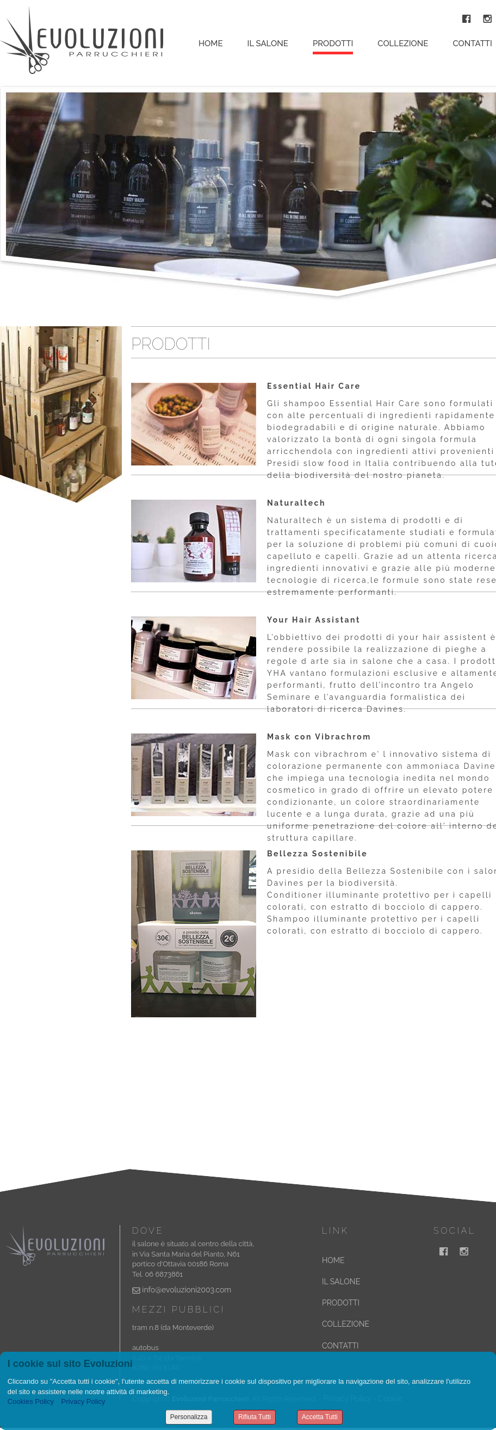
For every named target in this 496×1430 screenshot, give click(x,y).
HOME (333, 1260)
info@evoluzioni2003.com (186, 1289)
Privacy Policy (83, 1401)
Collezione (402, 43)
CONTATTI (340, 1345)
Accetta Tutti (320, 1417)
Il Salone (267, 43)
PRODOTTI (340, 1302)
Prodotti (333, 43)
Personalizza (189, 1417)
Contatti (472, 43)
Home (211, 43)
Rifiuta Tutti (254, 1417)
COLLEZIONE (345, 1324)
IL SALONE (341, 1281)
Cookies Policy (31, 1401)
